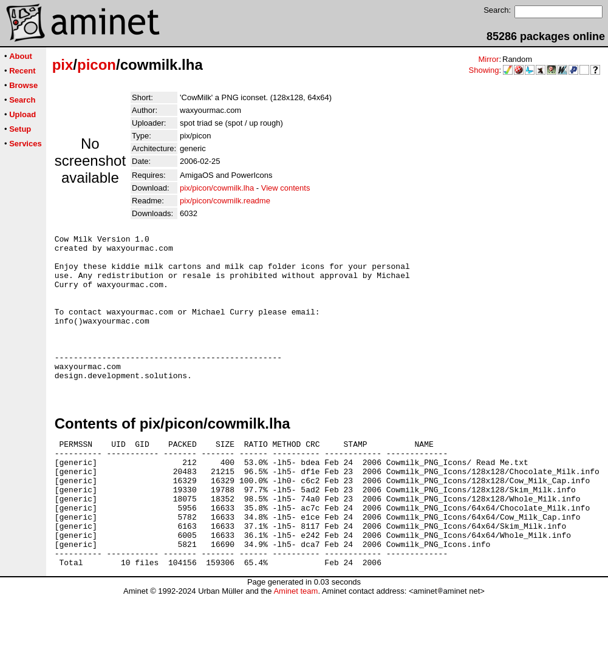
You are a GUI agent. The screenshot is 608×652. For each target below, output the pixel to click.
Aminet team (295, 647)
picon (96, 64)
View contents (285, 187)
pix (62, 64)
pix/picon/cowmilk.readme (225, 200)
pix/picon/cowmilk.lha (217, 187)
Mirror (488, 59)
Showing (484, 70)
